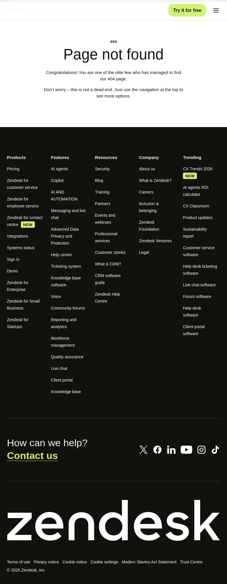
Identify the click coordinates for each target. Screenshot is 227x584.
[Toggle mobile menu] (216, 10)
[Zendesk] (113, 527)
